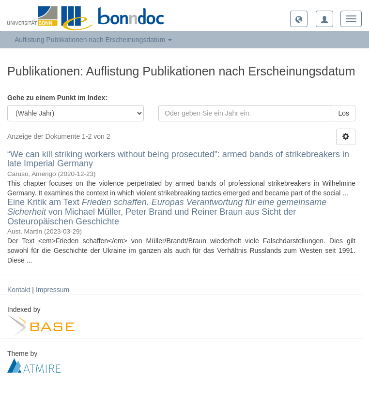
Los (343, 113)
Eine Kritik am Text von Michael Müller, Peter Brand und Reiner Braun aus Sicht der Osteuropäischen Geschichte (166, 211)
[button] (299, 19)
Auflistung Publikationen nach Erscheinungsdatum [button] (93, 40)
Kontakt (18, 290)
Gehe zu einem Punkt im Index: (57, 98)
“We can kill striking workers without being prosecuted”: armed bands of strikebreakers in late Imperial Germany (178, 159)
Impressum (52, 290)
